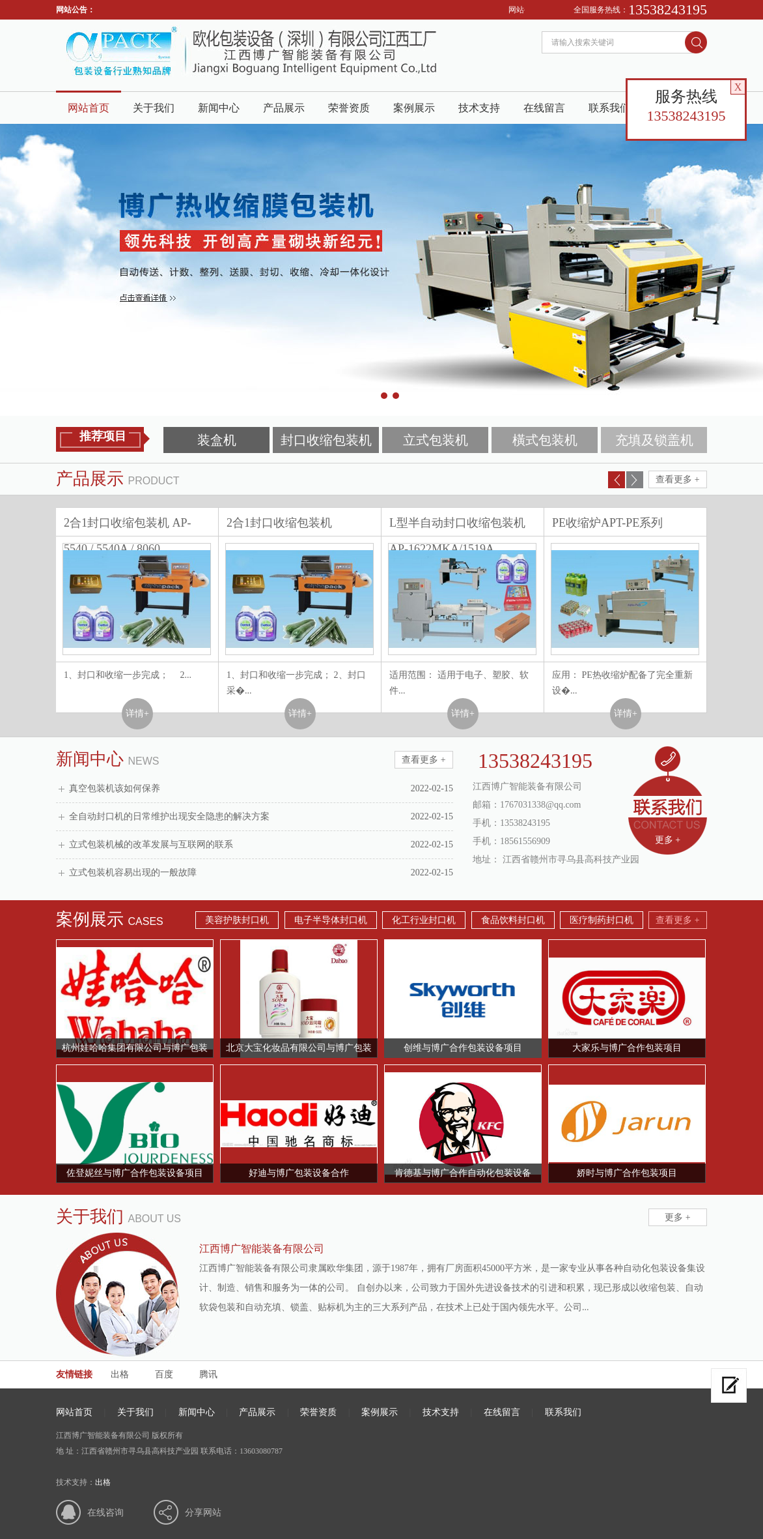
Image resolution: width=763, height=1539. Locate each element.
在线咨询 (105, 1512)
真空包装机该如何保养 (261, 788)
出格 (120, 1374)
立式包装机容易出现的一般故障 (261, 873)
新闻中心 (219, 107)
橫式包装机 (544, 440)
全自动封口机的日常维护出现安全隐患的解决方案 (261, 816)
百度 (164, 1374)
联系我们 (609, 107)
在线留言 (544, 107)
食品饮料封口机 (513, 920)
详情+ (137, 713)
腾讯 (208, 1374)
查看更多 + (677, 479)
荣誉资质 (349, 107)
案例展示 (414, 107)
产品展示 (284, 107)
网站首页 (88, 107)
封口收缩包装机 (326, 440)
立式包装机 (435, 440)
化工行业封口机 (424, 920)
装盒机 (216, 440)
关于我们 (153, 107)
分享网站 (203, 1512)
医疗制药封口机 (601, 920)
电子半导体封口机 (330, 920)
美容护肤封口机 (237, 920)
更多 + (667, 840)
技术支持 (479, 107)
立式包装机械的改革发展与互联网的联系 (261, 844)
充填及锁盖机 (654, 440)
